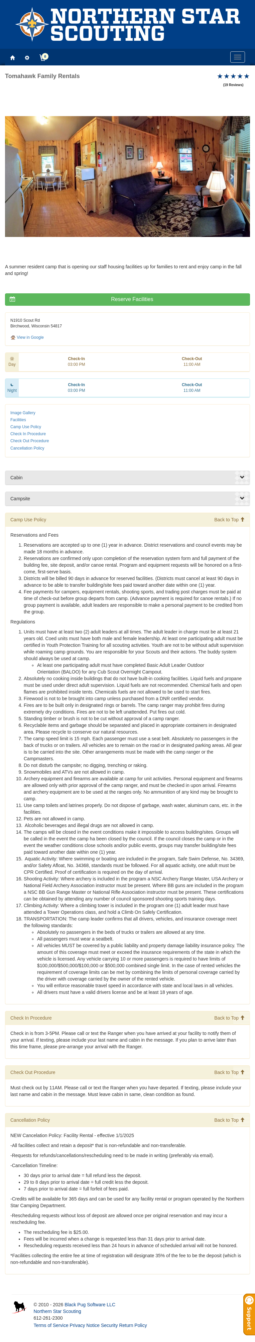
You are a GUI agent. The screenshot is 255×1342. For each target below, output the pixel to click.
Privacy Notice (85, 1325)
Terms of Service (50, 1325)
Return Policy (133, 1325)
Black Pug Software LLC (90, 1304)
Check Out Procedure (29, 441)
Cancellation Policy (27, 448)
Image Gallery (22, 413)
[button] (23, 176)
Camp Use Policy (25, 427)
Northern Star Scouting (57, 1311)
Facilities (18, 420)
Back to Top (229, 519)
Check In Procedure (28, 434)
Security (109, 1325)
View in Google (27, 337)
